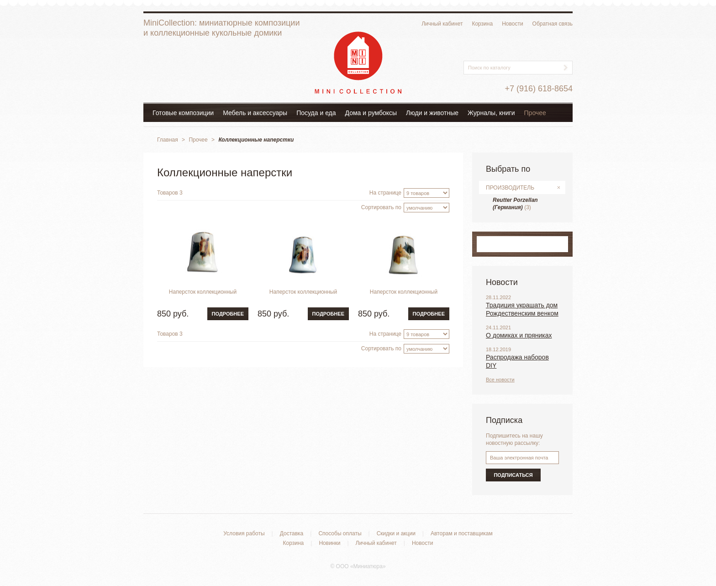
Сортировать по (381, 207)
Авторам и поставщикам (462, 533)
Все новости (500, 379)
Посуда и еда (316, 112)
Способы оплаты (339, 533)
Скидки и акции (396, 533)
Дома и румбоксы (371, 112)
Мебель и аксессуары (255, 112)
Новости (512, 24)
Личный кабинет (442, 24)
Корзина (482, 24)
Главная (167, 140)
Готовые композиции (183, 112)
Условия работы (243, 533)
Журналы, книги (491, 112)
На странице (385, 193)
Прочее (535, 112)
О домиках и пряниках (519, 335)
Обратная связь (552, 24)
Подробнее (228, 314)
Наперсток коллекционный (203, 292)
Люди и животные (432, 112)
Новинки (329, 543)
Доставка (292, 533)
